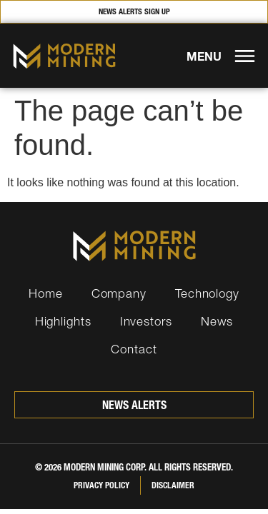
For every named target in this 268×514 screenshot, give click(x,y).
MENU (204, 56)
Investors (146, 320)
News (217, 320)
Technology (207, 293)
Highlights (63, 320)
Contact (134, 348)
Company (119, 293)
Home (46, 293)
